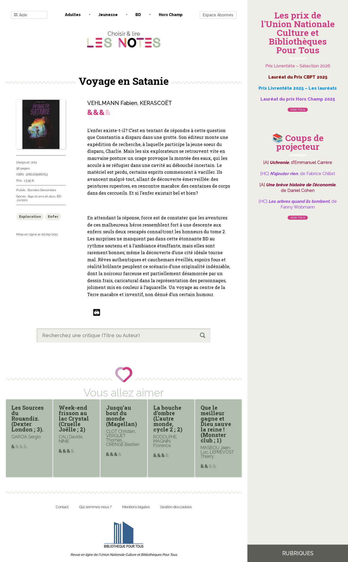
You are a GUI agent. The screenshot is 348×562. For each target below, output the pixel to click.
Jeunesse (108, 15)
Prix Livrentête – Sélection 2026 (297, 66)
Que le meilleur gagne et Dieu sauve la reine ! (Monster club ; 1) (216, 424)
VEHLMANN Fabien (112, 103)
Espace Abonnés (218, 15)
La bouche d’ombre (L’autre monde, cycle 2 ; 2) (167, 418)
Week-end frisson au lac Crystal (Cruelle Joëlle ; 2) (74, 418)
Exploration (30, 217)
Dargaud (22, 162)
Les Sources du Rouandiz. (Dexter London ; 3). (27, 418)
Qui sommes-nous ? (95, 507)
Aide (20, 15)
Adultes (73, 15)
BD (138, 15)
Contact (62, 507)
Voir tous (297, 109)
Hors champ (171, 15)
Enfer (53, 217)
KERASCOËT (156, 103)
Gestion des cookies (176, 507)
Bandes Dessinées (42, 190)
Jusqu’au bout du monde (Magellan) (121, 415)
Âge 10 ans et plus (41, 196)
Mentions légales (136, 507)
